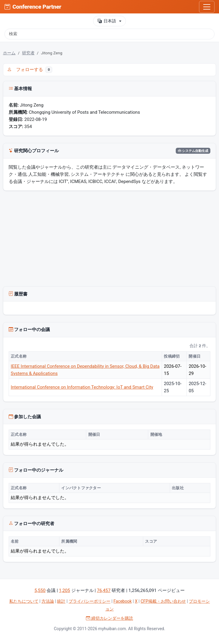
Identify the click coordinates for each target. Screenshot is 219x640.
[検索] (109, 34)
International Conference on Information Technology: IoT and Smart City (82, 387)
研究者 (28, 52)
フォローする (30, 69)
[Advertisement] (109, 239)
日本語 (107, 21)
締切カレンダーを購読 (109, 618)
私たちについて (23, 601)
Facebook (122, 601)
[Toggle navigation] (207, 7)
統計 (61, 601)
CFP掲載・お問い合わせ (163, 601)
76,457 (104, 590)
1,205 (64, 590)
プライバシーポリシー (89, 601)
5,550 (39, 590)
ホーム (9, 52)
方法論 (47, 601)
